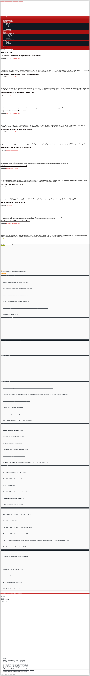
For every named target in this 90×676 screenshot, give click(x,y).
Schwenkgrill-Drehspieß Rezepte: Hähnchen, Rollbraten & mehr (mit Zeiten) (18, 670)
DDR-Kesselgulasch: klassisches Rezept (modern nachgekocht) (15, 664)
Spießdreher (8, 38)
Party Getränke (15, 150)
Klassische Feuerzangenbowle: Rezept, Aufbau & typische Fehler (16, 661)
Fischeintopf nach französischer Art (11, 184)
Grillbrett (7, 41)
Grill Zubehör (8, 43)
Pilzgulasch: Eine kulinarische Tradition (13, 111)
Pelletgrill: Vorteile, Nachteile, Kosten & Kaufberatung (14, 660)
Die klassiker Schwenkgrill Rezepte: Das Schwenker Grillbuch (13, 271)
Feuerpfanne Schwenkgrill (11, 25)
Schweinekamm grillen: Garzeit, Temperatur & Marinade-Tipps (16, 662)
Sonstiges (5, 40)
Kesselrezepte (9, 58)
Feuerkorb (8, 42)
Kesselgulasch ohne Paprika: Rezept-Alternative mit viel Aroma (20, 55)
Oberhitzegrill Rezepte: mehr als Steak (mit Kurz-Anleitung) (15, 671)
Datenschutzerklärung (5, 599)
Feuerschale (8, 23)
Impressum (3, 598)
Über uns (5, 47)
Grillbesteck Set (9, 44)
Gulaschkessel (8, 26)
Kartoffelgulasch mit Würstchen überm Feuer (15, 221)
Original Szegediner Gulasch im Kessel (12, 202)
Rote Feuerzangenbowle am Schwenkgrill (13, 166)
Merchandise (8, 29)
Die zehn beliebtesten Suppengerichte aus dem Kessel (17, 92)
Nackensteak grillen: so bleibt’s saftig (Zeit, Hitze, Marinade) (15, 665)
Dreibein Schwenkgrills (8, 21)
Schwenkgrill (3, 593)
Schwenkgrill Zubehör (7, 22)
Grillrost (7, 24)
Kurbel (7, 27)
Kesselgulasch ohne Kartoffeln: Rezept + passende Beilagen (19, 74)
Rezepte (4, 32)
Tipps (4, 31)
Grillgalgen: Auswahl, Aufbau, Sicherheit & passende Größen (15, 668)
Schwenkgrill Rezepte (16, 58)
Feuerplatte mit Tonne (10, 39)
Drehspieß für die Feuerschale (12, 36)
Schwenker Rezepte (7, 30)
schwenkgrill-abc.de (6, 16)
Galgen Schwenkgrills (7, 20)
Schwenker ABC (6, 18)
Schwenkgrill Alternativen (8, 33)
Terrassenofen (8, 45)
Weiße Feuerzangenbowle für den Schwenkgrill (15, 147)
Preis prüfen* (3, 273)
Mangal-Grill (8, 34)
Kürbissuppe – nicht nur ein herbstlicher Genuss (16, 129)
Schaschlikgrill (9, 35)
